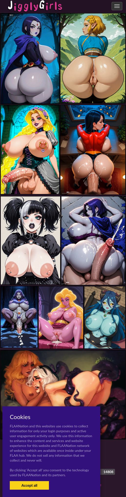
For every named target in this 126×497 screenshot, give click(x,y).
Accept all (29, 485)
